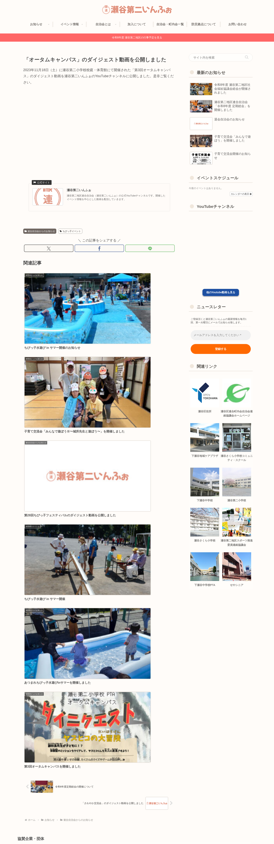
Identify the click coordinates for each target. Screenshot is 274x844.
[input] (221, 57)
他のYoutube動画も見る (220, 292)
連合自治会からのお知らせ (40, 231)
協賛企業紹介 (194, 832)
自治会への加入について (167, 832)
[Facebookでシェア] (99, 249)
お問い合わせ (245, 832)
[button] (246, 57)
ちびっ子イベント (70, 231)
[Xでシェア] (48, 249)
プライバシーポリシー (219, 832)
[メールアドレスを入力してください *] (221, 335)
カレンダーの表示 (241, 194)
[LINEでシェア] (150, 249)
